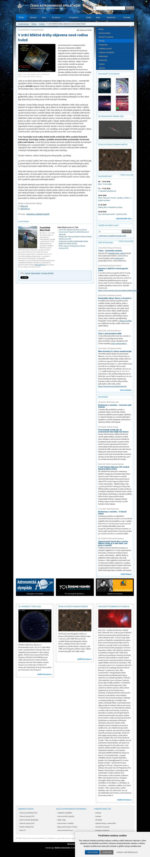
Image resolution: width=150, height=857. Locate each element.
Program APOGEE (47, 273)
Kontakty (127, 17)
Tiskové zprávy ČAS (26, 816)
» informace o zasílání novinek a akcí (112, 236)
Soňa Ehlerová (116, 331)
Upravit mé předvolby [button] (127, 852)
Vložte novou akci (127, 175)
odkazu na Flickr (125, 321)
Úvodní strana (23, 24)
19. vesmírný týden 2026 (29, 606)
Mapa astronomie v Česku (67, 827)
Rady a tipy (61, 820)
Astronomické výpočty (65, 816)
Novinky (33, 17)
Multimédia (103, 56)
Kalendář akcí (105, 176)
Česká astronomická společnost (34, 838)
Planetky (98, 820)
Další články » (126, 574)
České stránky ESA (26, 827)
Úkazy (101, 29)
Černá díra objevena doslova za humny (73, 230)
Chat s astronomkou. (119, 343)
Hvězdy (42, 24)
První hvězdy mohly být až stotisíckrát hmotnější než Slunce (113, 430)
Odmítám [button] (107, 852)
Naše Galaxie (35, 273)
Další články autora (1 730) (67, 227)
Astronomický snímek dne (111, 116)
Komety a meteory (102, 830)
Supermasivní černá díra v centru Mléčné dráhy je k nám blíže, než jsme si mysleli (113, 543)
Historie (102, 68)
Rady (98, 17)
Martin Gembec (116, 266)
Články (21, 17)
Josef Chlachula (116, 248)
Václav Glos (115, 402)
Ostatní (102, 64)
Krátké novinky (105, 242)
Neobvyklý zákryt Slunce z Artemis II (114, 298)
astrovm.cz (25, 208)
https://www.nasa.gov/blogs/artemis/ (112, 386)
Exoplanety (103, 44)
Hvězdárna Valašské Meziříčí (37, 214)
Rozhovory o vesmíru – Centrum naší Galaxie (114, 406)
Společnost (111, 17)
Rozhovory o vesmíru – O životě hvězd (112, 512)
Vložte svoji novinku (126, 241)
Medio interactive (62, 848)
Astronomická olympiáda (28, 820)
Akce (44, 17)
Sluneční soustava (106, 37)
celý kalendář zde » (124, 218)
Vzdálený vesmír (105, 48)
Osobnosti (103, 60)
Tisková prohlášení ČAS (28, 813)
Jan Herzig (114, 427)
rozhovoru (119, 258)
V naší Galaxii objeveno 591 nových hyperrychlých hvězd (113, 468)
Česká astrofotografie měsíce (113, 144)
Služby (88, 17)
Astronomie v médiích (65, 823)
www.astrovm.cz (40, 265)
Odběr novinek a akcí (108, 225)
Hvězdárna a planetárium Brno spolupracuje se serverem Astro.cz (73, 838)
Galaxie (98, 816)
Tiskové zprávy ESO (27, 823)
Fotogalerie (74, 17)
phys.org (24, 206)
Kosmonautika (104, 33)
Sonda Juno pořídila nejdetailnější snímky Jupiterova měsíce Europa (73, 242)
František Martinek (37, 30)
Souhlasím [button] (92, 852)
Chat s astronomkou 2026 (109, 333)
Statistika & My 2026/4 (116, 253)
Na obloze (56, 17)
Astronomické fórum (65, 830)
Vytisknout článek (86, 30)
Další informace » (44, 674)
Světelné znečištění (106, 52)
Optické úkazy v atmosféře (105, 823)
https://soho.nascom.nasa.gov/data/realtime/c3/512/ (118, 290)
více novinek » (126, 390)
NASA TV (22, 830)
